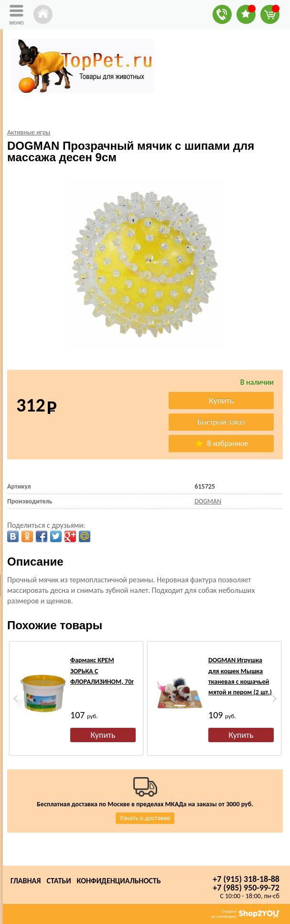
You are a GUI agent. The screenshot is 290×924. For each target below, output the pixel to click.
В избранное (221, 443)
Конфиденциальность (119, 880)
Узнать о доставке (145, 818)
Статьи (58, 880)
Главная (26, 880)
